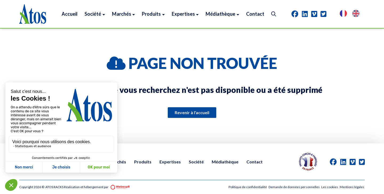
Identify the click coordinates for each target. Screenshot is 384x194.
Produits (142, 161)
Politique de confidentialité (248, 187)
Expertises (170, 161)
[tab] (294, 14)
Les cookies (329, 187)
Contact (254, 161)
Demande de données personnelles (294, 187)
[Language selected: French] (352, 14)
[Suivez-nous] (294, 14)
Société (196, 161)
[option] (357, 14)
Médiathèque (225, 161)
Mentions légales (352, 187)
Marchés (117, 161)
